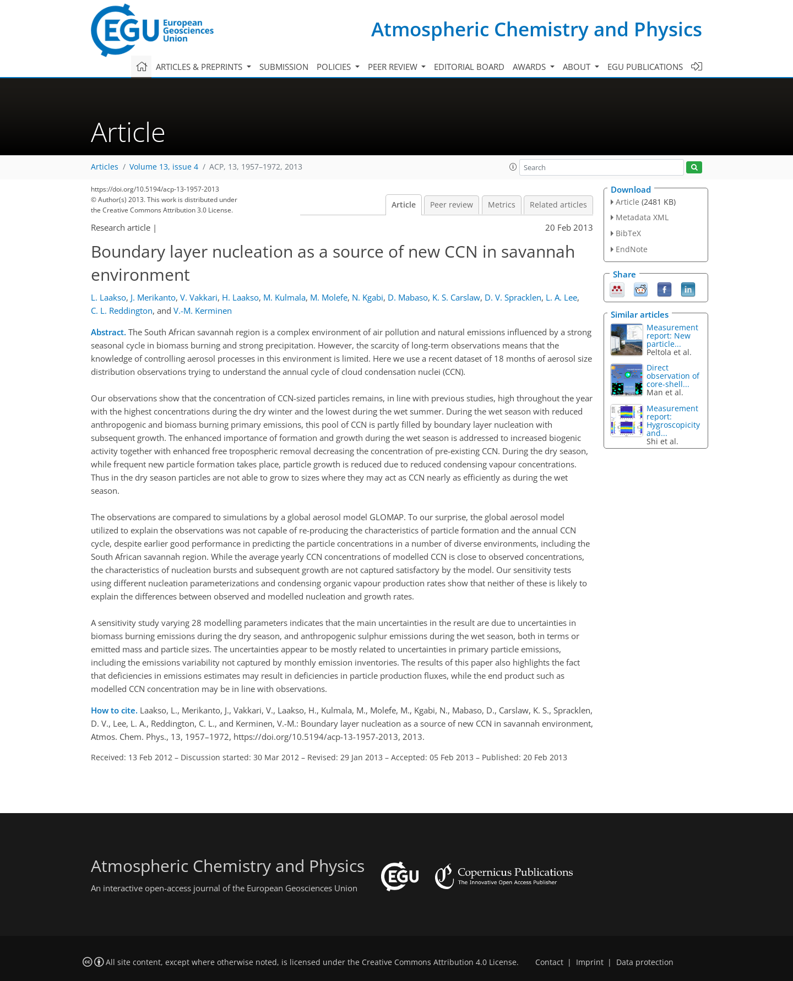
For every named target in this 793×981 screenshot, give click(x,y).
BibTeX (628, 233)
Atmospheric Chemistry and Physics (536, 29)
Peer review (451, 205)
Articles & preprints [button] (200, 66)
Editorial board (469, 66)
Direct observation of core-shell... (673, 375)
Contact (549, 962)
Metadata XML (642, 217)
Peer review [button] (394, 66)
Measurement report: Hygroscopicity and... (673, 420)
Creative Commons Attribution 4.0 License (439, 962)
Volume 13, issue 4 (163, 167)
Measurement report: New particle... (672, 335)
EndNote (632, 249)
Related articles (558, 205)
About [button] (578, 66)
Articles (104, 167)
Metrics (501, 205)
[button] (513, 167)
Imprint (590, 962)
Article (404, 205)
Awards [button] (530, 66)
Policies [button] (335, 66)
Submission (283, 66)
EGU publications (645, 66)
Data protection (644, 962)
